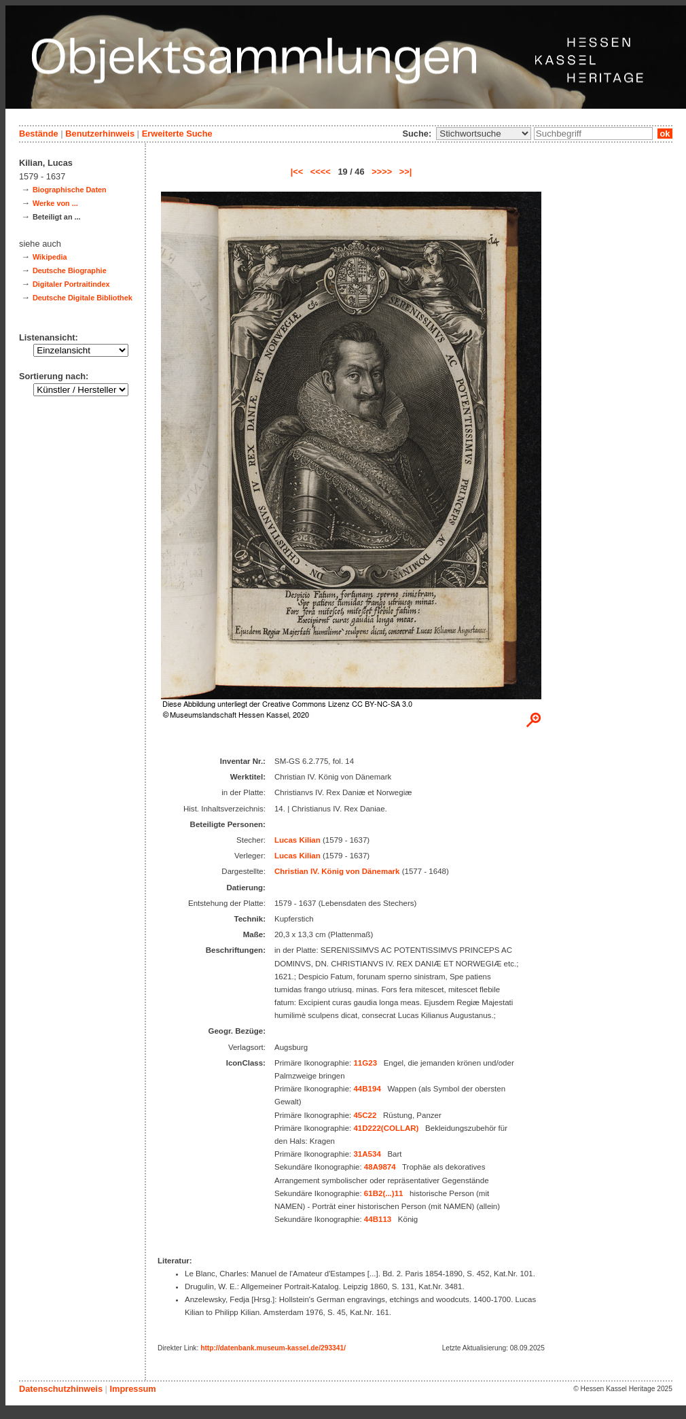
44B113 (377, 1219)
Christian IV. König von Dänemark (337, 871)
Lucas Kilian (297, 840)
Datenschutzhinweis (61, 1389)
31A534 (366, 1154)
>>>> (382, 172)
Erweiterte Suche (177, 133)
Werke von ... (55, 203)
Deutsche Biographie (70, 270)
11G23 (365, 1063)
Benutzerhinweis (99, 133)
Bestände (38, 133)
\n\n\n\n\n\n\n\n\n (483, 133)
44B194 (366, 1089)
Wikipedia (50, 257)
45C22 (364, 1115)
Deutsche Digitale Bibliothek (82, 298)
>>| (405, 172)
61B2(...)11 (383, 1193)
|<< (297, 172)
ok (664, 133)
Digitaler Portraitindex (71, 284)
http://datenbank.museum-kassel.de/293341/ (273, 1348)
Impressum (132, 1389)
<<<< (320, 172)
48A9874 (380, 1167)
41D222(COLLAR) (385, 1128)
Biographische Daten (70, 190)
